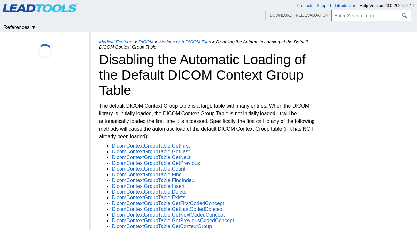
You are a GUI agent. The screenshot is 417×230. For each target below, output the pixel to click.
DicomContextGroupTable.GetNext (151, 157)
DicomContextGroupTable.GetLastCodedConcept (168, 209)
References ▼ (20, 27)
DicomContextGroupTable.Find (147, 174)
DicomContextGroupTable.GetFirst (151, 146)
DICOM (145, 41)
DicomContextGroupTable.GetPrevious (156, 163)
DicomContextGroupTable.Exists (148, 197)
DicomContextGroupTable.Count (148, 169)
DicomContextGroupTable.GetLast (151, 151)
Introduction (345, 5)
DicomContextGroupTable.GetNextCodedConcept (168, 215)
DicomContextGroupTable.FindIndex (153, 180)
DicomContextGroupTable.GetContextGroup (162, 226)
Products (305, 5)
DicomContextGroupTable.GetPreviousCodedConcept (173, 220)
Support (324, 5)
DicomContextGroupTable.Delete (149, 192)
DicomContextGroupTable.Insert (148, 186)
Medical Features (116, 41)
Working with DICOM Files (184, 41)
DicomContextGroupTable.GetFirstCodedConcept (168, 203)
